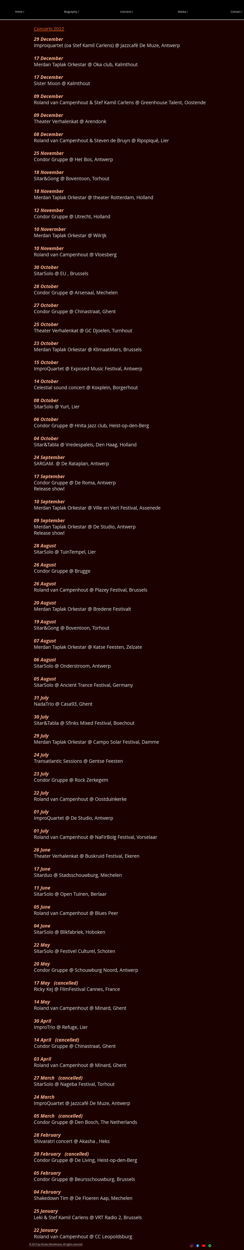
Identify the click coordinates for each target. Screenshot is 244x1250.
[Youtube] (204, 1246)
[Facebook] (198, 1246)
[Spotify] (210, 1246)
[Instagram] (191, 1246)
